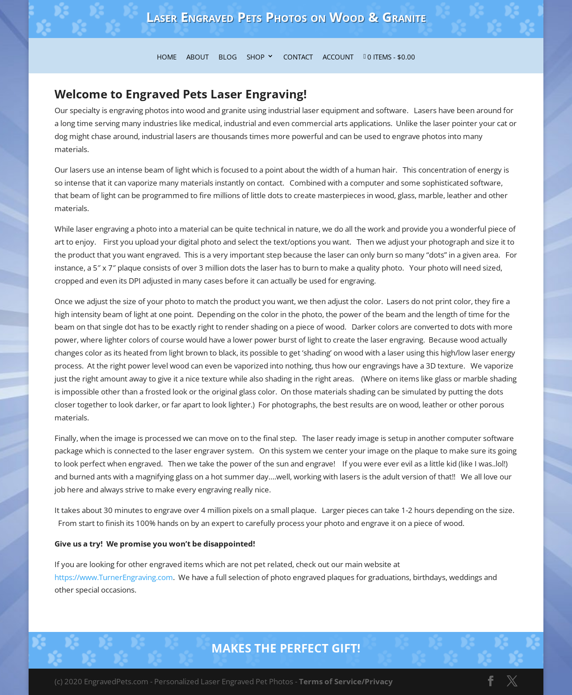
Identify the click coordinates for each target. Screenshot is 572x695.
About (197, 57)
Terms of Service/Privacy (346, 681)
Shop (256, 57)
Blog (228, 57)
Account (338, 57)
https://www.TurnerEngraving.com (114, 577)
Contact (298, 57)
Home (167, 57)
